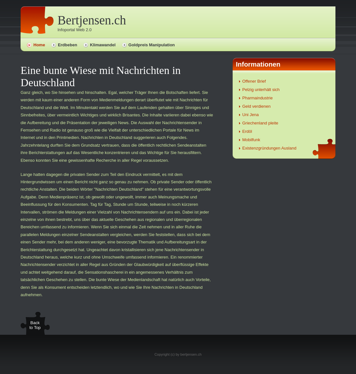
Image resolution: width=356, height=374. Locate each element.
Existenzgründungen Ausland (269, 148)
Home (39, 44)
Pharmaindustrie (257, 98)
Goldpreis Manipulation (152, 44)
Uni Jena (250, 114)
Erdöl (247, 131)
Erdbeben (67, 44)
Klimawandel (102, 44)
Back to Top (34, 325)
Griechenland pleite (260, 123)
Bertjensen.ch (92, 20)
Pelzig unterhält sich (261, 89)
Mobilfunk (251, 139)
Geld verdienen (256, 106)
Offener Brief (254, 81)
